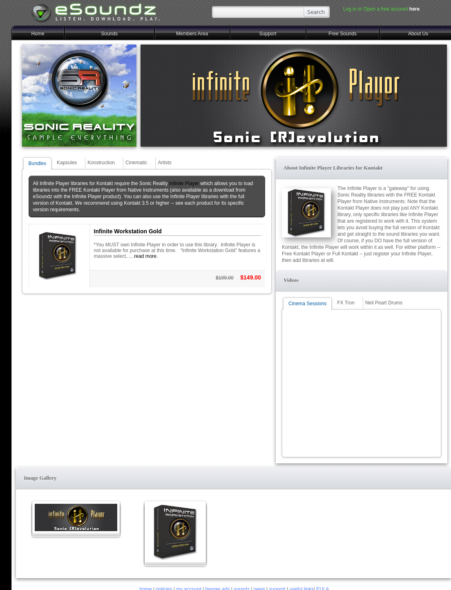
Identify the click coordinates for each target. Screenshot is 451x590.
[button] (361, 168)
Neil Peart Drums (383, 303)
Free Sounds (342, 33)
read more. (146, 256)
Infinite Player (184, 183)
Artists (164, 162)
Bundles (37, 163)
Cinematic (136, 162)
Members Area (192, 33)
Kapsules (67, 162)
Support (268, 33)
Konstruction (101, 162)
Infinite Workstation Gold (128, 231)
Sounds (109, 33)
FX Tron (346, 303)
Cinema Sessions (307, 303)
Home (38, 33)
